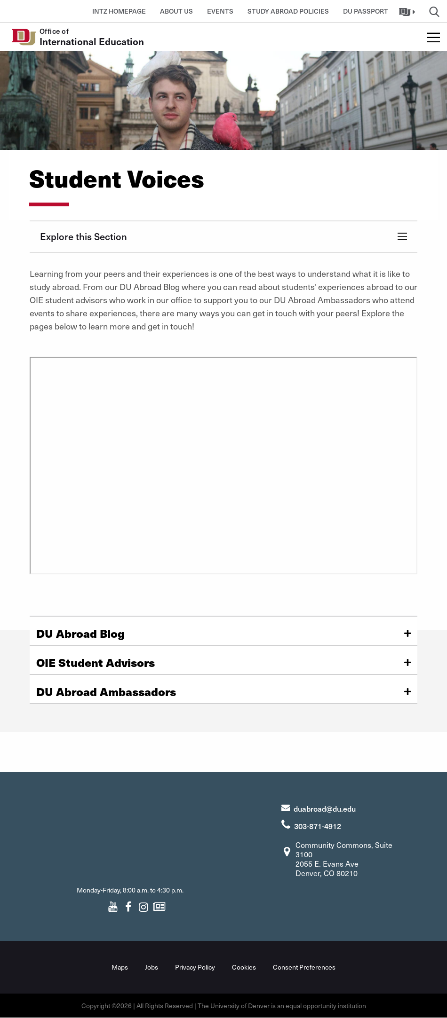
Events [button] (220, 11)
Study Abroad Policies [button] (288, 11)
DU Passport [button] (365, 11)
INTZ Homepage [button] (119, 11)
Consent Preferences (304, 967)
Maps (120, 967)
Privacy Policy (195, 967)
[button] (408, 11)
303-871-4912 (317, 826)
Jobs (151, 967)
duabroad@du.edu (325, 808)
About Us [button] (176, 11)
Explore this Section (83, 236)
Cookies (244, 967)
